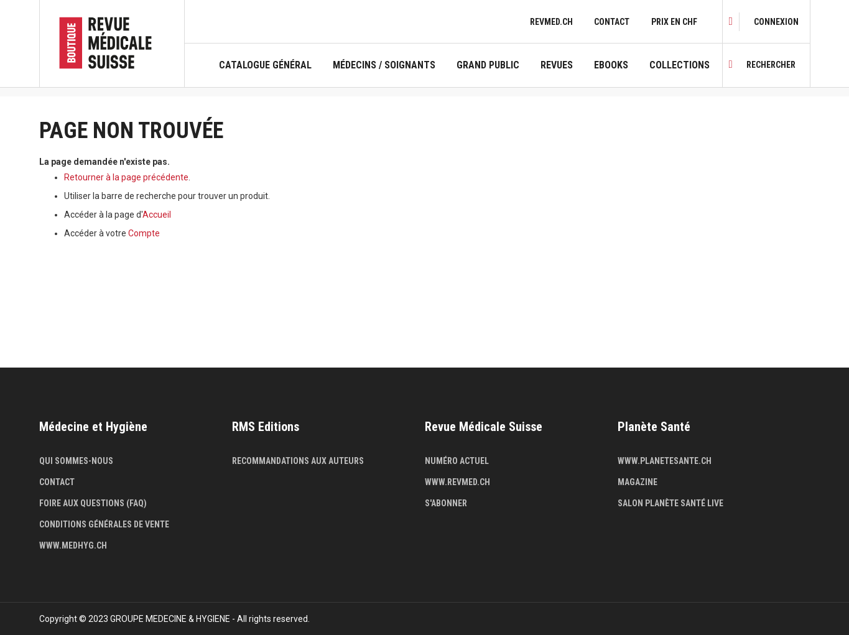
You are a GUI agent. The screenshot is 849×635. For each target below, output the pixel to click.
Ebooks (611, 65)
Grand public (488, 65)
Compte (144, 233)
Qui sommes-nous (76, 461)
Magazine (637, 482)
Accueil (156, 215)
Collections (679, 65)
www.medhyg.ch (73, 545)
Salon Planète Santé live (670, 503)
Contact (611, 22)
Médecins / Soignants (384, 65)
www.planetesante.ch (665, 461)
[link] (776, 21)
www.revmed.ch (457, 482)
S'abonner (446, 503)
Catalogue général (265, 65)
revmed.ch (551, 22)
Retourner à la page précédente (126, 177)
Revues (556, 65)
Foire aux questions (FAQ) (93, 503)
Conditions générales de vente (104, 524)
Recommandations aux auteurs (298, 461)
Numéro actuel (457, 461)
